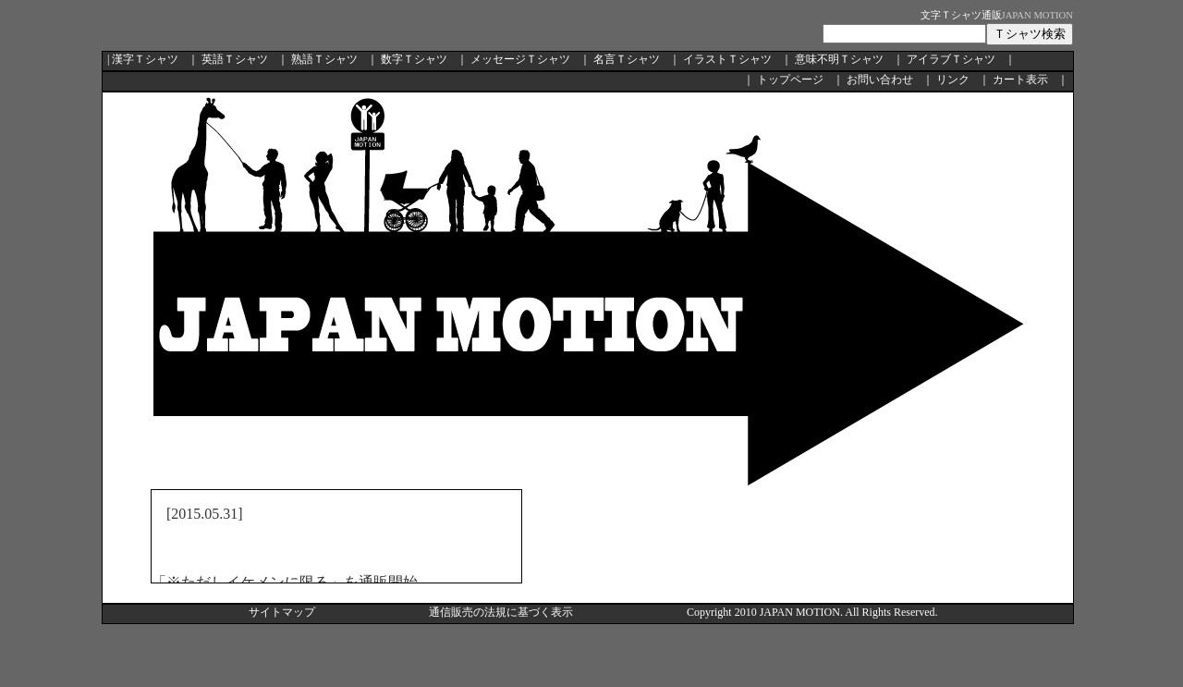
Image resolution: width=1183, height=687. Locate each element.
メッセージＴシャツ (520, 59)
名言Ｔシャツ (626, 59)
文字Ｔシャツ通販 (961, 15)
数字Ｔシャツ (414, 59)
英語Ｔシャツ (234, 59)
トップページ (790, 79)
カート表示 (1020, 79)
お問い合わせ (880, 79)
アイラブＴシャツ (951, 59)
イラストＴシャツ (727, 59)
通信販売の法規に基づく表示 (501, 612)
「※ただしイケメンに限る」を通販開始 (285, 582)
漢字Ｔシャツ (145, 59)
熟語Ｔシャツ (324, 59)
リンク (953, 79)
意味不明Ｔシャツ (839, 59)
